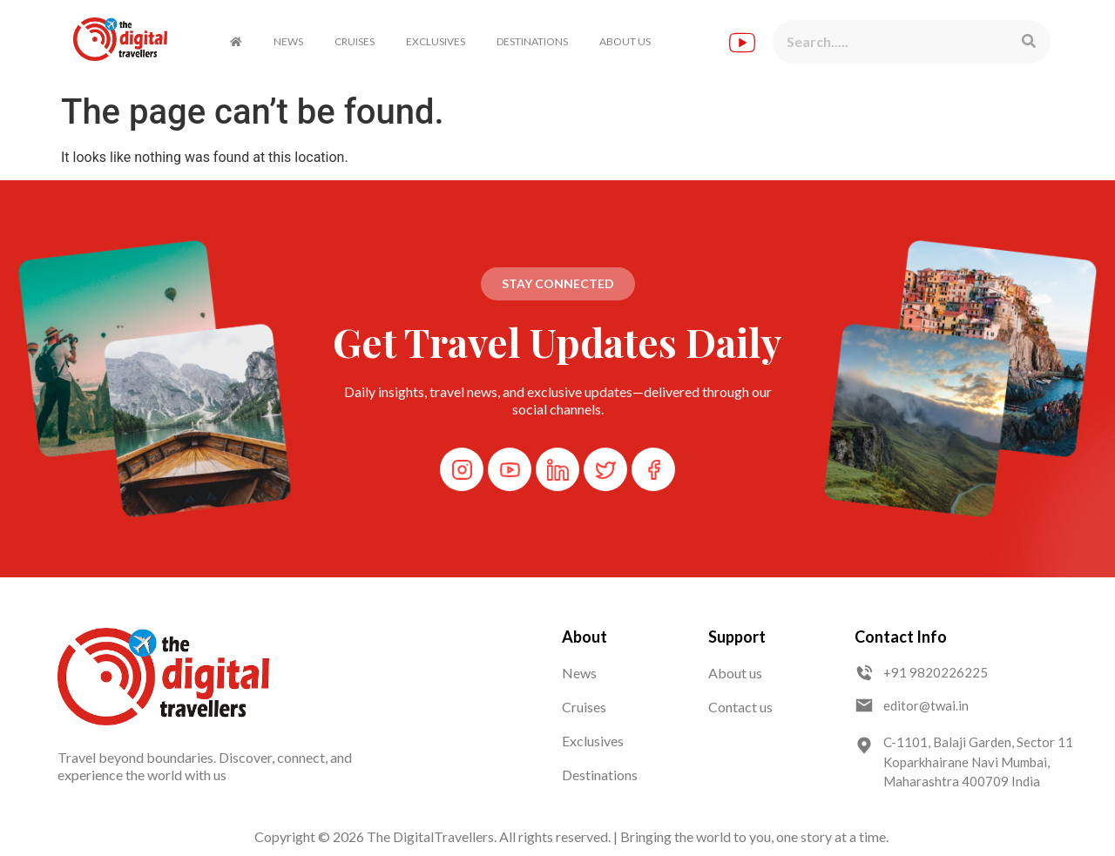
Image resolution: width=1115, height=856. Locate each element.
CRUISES (354, 41)
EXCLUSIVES (435, 41)
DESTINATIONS (532, 41)
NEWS (288, 41)
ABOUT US (625, 41)
